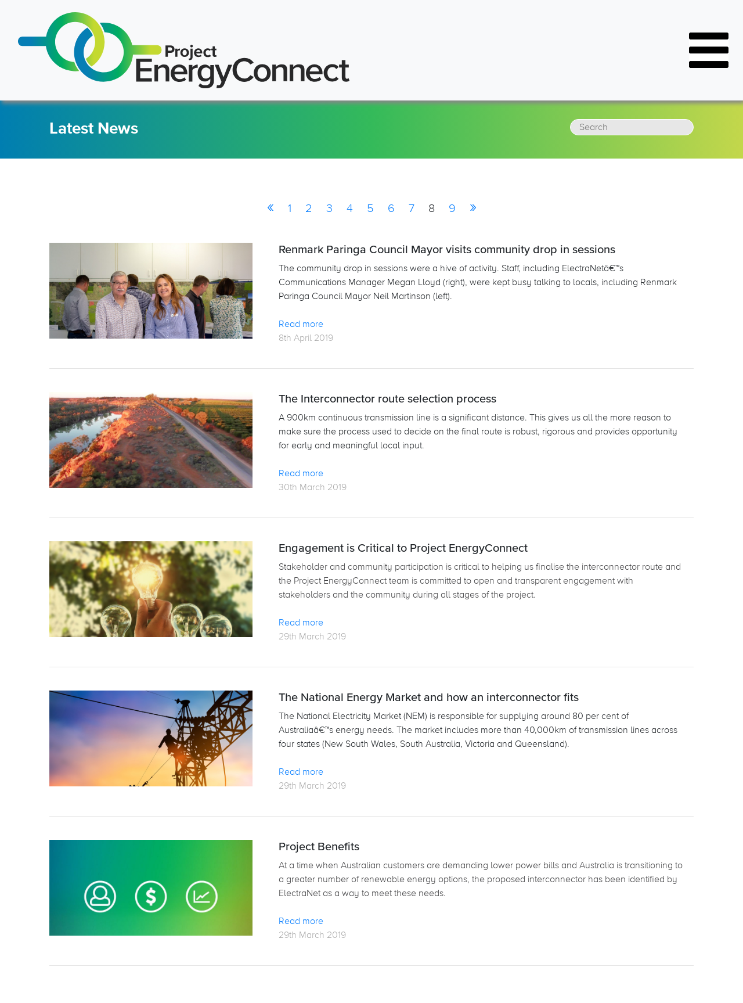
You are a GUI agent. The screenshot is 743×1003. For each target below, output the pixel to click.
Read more (301, 324)
